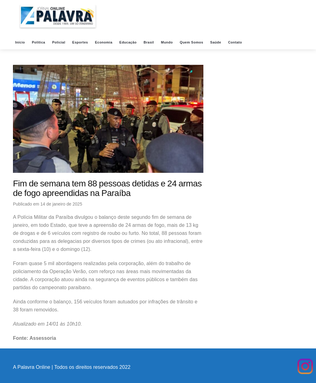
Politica (39, 42)
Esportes (80, 42)
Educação (128, 42)
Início (20, 42)
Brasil (149, 42)
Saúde (216, 42)
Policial (59, 42)
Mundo (167, 42)
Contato (235, 42)
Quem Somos (192, 42)
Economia (104, 42)
